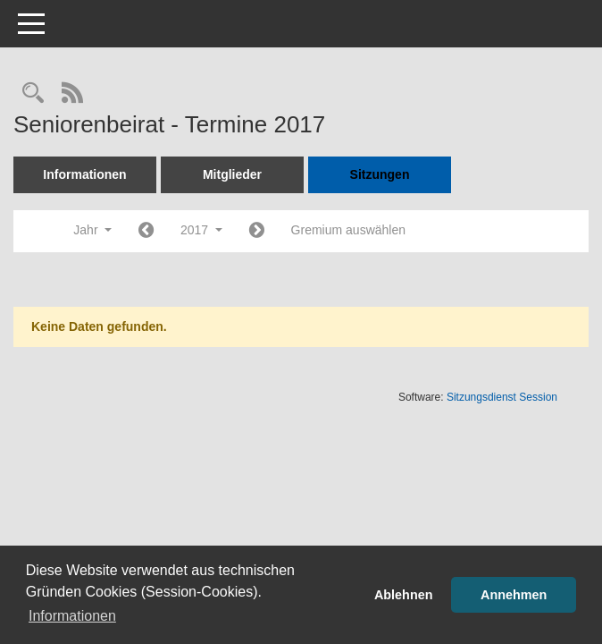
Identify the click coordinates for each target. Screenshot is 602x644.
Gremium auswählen (348, 230)
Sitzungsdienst (502, 397)
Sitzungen (380, 174)
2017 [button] (201, 230)
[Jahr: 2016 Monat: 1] (146, 231)
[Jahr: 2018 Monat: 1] (257, 231)
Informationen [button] (72, 615)
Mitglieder (232, 174)
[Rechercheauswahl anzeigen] (33, 94)
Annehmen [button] (514, 595)
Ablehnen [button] (403, 595)
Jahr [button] (92, 230)
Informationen (84, 174)
